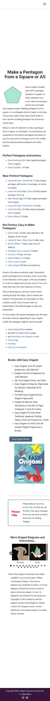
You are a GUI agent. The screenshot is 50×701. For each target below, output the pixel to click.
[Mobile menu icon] (44, 4)
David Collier (13, 233)
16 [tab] (27, 567)
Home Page (13, 340)
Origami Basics (24, 333)
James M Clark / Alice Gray (20, 240)
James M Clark (14, 209)
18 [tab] (34, 567)
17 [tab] (30, 567)
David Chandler (14, 167)
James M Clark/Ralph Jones (20, 191)
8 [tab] (32, 565)
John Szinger (13, 265)
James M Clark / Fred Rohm (20, 206)
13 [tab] (18, 567)
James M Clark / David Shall (20, 180)
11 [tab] (41, 565)
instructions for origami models (25, 336)
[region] (27, 554)
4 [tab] (20, 565)
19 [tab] (37, 567)
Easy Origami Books (20, 439)
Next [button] (44, 553)
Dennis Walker (14, 244)
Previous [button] (11, 553)
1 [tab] (11, 565)
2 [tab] (14, 565)
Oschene (12, 254)
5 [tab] (23, 565)
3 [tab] (17, 565)
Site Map (12, 344)
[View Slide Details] (20, 552)
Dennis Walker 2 (15, 258)
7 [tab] (29, 565)
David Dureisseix (15, 160)
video (36, 244)
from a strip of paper (17, 262)
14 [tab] (21, 567)
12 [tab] (44, 565)
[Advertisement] (25, 642)
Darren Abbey (14, 216)
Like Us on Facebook (17, 347)
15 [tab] (24, 567)
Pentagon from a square (18, 251)
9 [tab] (35, 565)
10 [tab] (38, 565)
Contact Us (37, 592)
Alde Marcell (13, 198)
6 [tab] (26, 565)
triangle (16, 329)
